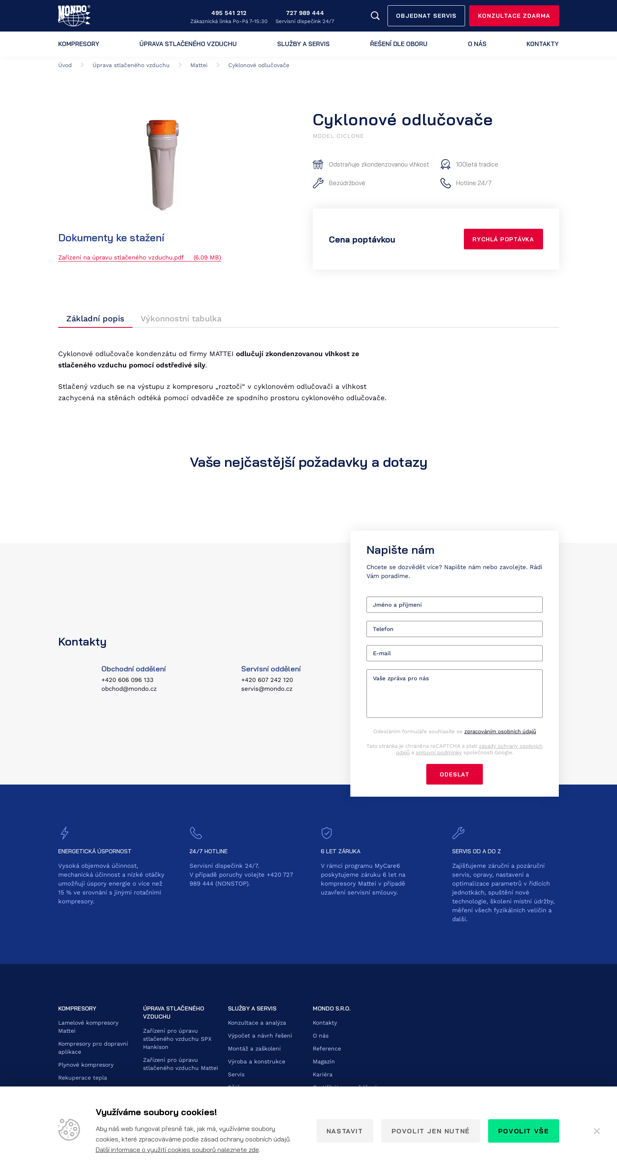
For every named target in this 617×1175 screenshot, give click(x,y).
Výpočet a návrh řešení (260, 1036)
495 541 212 (228, 13)
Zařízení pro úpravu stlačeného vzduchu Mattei (180, 1064)
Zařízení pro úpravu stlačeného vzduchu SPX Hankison (177, 1039)
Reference (327, 1049)
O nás (477, 44)
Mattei (199, 65)
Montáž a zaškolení (254, 1049)
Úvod (65, 65)
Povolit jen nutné (431, 1131)
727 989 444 (305, 13)
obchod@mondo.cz (129, 689)
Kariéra (323, 1075)
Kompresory (78, 44)
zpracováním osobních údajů (500, 732)
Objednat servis (426, 15)
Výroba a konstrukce (256, 1062)
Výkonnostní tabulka (181, 319)
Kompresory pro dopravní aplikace (93, 1048)
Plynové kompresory (86, 1065)
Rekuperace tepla (82, 1078)
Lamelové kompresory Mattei (88, 1027)
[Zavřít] (597, 1131)
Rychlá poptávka (502, 239)
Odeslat (455, 774)
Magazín (324, 1062)
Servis (236, 1075)
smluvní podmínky (439, 753)
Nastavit (344, 1131)
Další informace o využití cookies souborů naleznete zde (177, 1149)
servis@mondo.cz (267, 689)
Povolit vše (523, 1131)
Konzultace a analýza (257, 1023)
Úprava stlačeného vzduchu (188, 44)
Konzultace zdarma (514, 15)
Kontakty (542, 44)
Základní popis (95, 319)
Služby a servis (303, 44)
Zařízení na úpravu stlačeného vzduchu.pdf (139, 257)
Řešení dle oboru (398, 44)
